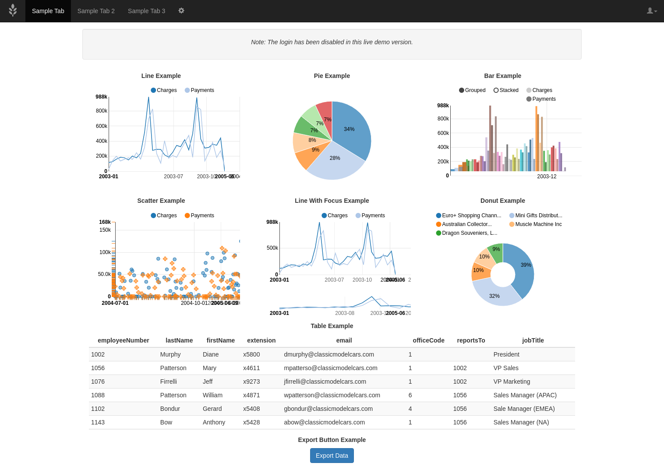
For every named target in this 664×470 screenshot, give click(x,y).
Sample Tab (48, 10)
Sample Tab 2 (96, 10)
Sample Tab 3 (146, 10)
